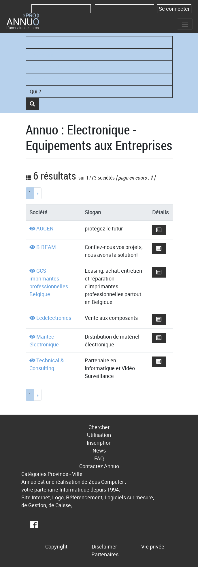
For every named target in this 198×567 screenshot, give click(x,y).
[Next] (38, 193)
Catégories (33, 473)
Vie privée (152, 546)
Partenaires (104, 554)
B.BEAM (46, 246)
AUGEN (45, 228)
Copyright (56, 546)
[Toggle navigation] (185, 24)
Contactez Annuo (99, 466)
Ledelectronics (53, 317)
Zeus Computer (106, 481)
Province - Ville (65, 473)
